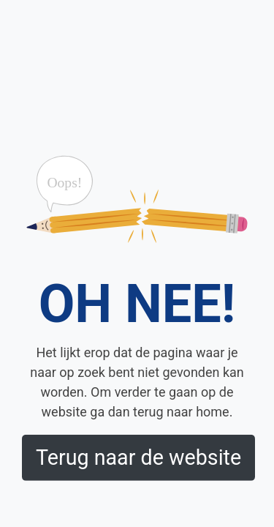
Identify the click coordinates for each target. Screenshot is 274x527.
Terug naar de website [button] (138, 457)
